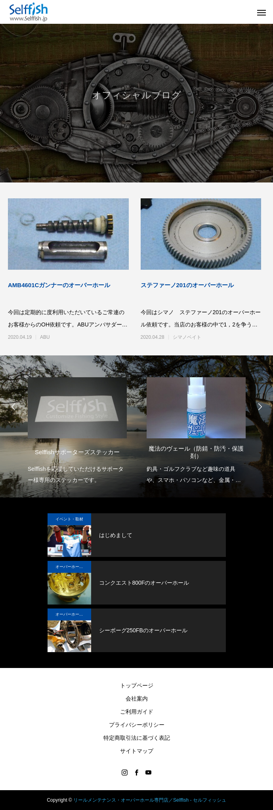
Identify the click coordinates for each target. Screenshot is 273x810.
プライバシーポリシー (136, 725)
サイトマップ (136, 751)
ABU (45, 337)
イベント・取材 (69, 519)
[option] (77, 428)
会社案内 (137, 698)
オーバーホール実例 (73, 566)
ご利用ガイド (136, 711)
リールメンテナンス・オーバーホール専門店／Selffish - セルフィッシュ (149, 800)
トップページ (136, 685)
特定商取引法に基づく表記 (136, 738)
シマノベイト (187, 337)
